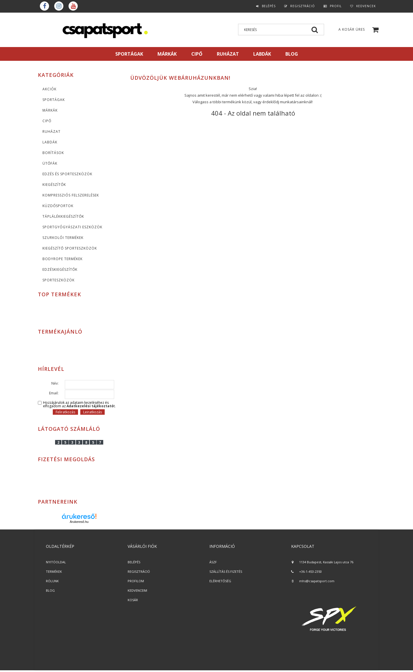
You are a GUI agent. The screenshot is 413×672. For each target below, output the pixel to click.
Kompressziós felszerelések (70, 195)
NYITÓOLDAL (56, 562)
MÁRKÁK (167, 54)
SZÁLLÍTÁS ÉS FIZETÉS (225, 571)
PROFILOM (136, 581)
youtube (73, 6)
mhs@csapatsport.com (316, 581)
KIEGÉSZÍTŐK (54, 184)
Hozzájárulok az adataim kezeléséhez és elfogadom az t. (79, 404)
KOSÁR (133, 600)
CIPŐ (46, 120)
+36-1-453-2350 (310, 571)
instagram (58, 6)
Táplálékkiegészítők (63, 216)
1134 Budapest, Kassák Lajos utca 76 (326, 562)
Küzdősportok (57, 205)
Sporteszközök (58, 280)
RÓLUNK (52, 581)
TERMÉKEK (54, 571)
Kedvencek (366, 6)
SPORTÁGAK (129, 54)
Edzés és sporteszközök (67, 174)
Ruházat (51, 131)
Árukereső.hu (79, 521)
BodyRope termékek (62, 258)
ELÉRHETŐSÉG (220, 581)
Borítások (53, 152)
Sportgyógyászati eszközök (72, 227)
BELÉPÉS (134, 562)
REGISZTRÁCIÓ (139, 571)
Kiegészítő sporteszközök (69, 248)
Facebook (44, 6)
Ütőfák (49, 163)
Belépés (269, 6)
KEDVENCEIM (137, 590)
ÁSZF (213, 562)
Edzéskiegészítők (59, 269)
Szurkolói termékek (62, 237)
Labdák (49, 142)
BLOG (50, 590)
